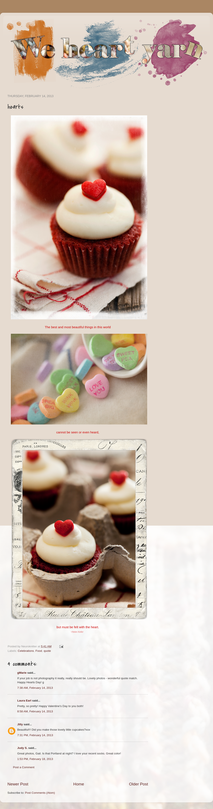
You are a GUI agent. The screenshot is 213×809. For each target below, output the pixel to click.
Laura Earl (24, 700)
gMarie (22, 672)
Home (78, 784)
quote (47, 650)
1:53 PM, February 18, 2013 (35, 759)
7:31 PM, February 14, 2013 (35, 735)
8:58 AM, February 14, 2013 (35, 711)
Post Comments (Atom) (40, 792)
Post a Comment (24, 767)
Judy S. (22, 748)
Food (39, 650)
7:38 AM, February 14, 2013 (35, 687)
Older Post (138, 784)
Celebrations (26, 650)
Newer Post (17, 784)
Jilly (20, 724)
